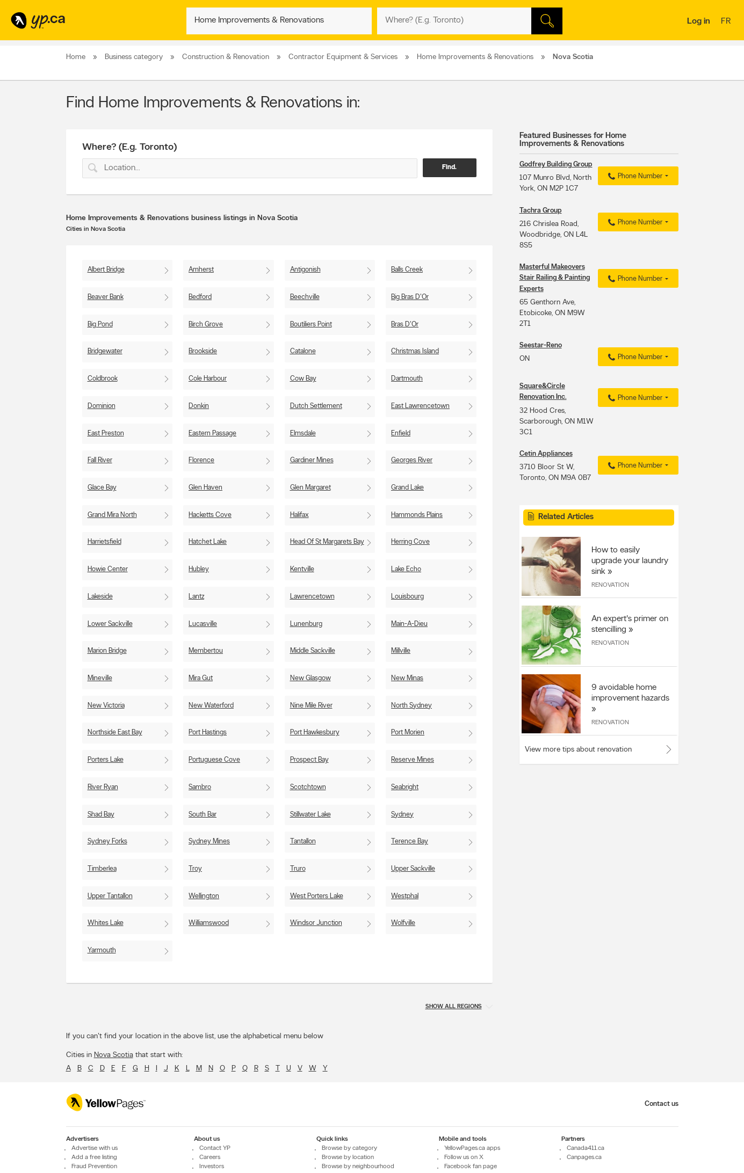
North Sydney (411, 705)
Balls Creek (407, 269)
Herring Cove (410, 541)
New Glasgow (310, 678)
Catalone (303, 351)
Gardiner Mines (312, 460)
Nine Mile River (311, 705)
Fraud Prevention (94, 1166)
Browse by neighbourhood (358, 1166)
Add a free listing (94, 1157)
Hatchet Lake (208, 541)
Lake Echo (406, 569)
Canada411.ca (585, 1148)
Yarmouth (102, 950)
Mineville (100, 678)
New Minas (407, 678)
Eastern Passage (212, 433)
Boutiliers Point (311, 324)
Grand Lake (407, 487)
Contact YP (214, 1148)
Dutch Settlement (316, 406)
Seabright (404, 787)
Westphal (404, 896)
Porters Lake (106, 759)
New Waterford (211, 705)
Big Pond (100, 324)
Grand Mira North (112, 515)
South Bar (202, 814)
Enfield (400, 433)
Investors (211, 1166)
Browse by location (348, 1157)
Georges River (411, 460)
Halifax (299, 515)
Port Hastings (208, 732)
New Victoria (106, 705)
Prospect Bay (309, 759)
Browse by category (349, 1148)
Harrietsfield (104, 541)
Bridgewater (105, 351)
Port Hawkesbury (315, 732)
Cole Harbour (208, 378)
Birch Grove (206, 324)
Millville (400, 650)
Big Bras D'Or (410, 297)
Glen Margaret (310, 487)
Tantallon (303, 841)
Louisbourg (407, 596)
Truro (298, 868)
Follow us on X (463, 1157)
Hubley (199, 569)
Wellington (204, 896)
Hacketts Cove (210, 515)
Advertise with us (94, 1148)
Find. (449, 167)
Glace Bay (102, 487)
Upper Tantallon (110, 896)
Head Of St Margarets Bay (327, 541)
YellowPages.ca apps (472, 1148)
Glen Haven (205, 487)
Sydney (402, 814)
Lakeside (100, 596)
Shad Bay (101, 814)
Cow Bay (303, 378)
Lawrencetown (312, 596)
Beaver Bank (106, 297)
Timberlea (102, 868)
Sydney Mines (209, 841)
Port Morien (407, 732)
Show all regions (453, 1007)
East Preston (106, 433)
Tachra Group (540, 210)
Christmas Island (415, 351)
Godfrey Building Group (556, 164)
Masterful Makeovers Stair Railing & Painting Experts (554, 278)
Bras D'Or (404, 324)
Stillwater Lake (310, 814)
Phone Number (633, 176)
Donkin (199, 406)
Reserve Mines (412, 759)
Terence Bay (409, 841)
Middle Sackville (312, 650)
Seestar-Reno (540, 345)
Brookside (203, 351)
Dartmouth (407, 378)
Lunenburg (306, 624)
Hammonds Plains (417, 515)
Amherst (201, 269)
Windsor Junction (316, 923)
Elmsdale (303, 433)
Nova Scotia (113, 1055)
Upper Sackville (413, 868)
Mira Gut (201, 678)
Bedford (200, 297)
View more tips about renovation (578, 750)
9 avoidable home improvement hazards (630, 693)
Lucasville (203, 624)
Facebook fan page (470, 1166)
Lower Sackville (110, 624)
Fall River (100, 460)
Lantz (196, 596)
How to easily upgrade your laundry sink (629, 561)
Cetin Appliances (546, 453)
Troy (195, 868)
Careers (209, 1157)
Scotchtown (308, 787)
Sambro (200, 787)
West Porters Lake (316, 896)
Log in (698, 21)
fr (727, 22)
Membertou (206, 650)
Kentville (302, 569)
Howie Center (108, 569)
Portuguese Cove (214, 759)
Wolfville (403, 923)
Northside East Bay (115, 732)
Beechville (305, 297)
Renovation (610, 585)
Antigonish (305, 269)
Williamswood (209, 923)
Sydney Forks (107, 841)
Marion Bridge (107, 650)
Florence (201, 460)
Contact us (661, 1104)
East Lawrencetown (420, 406)
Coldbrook (103, 378)
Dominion (101, 406)
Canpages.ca (584, 1157)
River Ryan (103, 787)
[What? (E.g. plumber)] (279, 21)
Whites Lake (106, 923)
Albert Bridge (106, 269)
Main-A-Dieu (409, 624)
